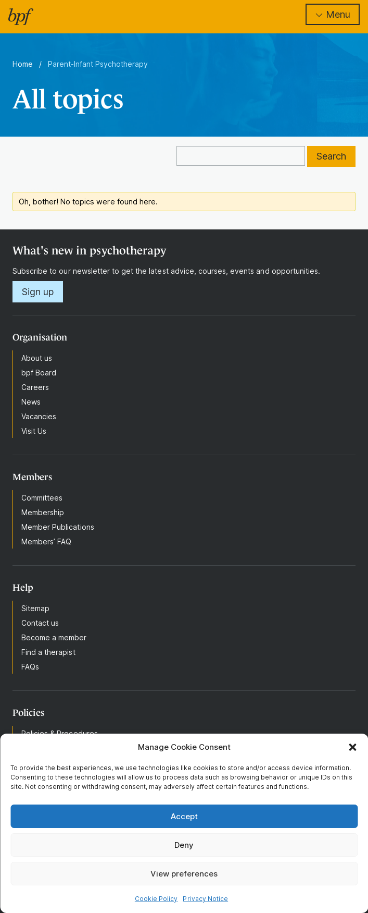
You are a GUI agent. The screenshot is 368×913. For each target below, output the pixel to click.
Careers (35, 387)
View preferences (184, 874)
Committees (41, 497)
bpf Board (38, 372)
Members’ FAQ (46, 541)
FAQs (30, 666)
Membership (42, 512)
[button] (352, 747)
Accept (184, 816)
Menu (332, 14)
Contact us (40, 622)
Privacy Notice (205, 899)
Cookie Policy (156, 899)
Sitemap (35, 608)
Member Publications (57, 526)
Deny (184, 845)
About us (36, 358)
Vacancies (38, 416)
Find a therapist (48, 652)
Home (22, 63)
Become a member (54, 637)
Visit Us (33, 431)
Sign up (38, 291)
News (31, 401)
